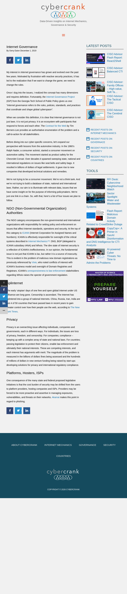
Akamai (55, 397)
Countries (63, 456)
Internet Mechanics (58, 445)
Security (109, 445)
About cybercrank (24, 445)
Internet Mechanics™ (39, 241)
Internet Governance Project (60, 97)
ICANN (25, 233)
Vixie (34, 262)
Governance (87, 445)
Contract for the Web (55, 126)
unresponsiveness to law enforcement (46, 270)
